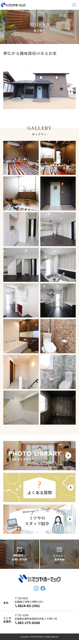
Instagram (36, 588)
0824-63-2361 (29, 605)
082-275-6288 (29, 622)
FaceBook (42, 588)
